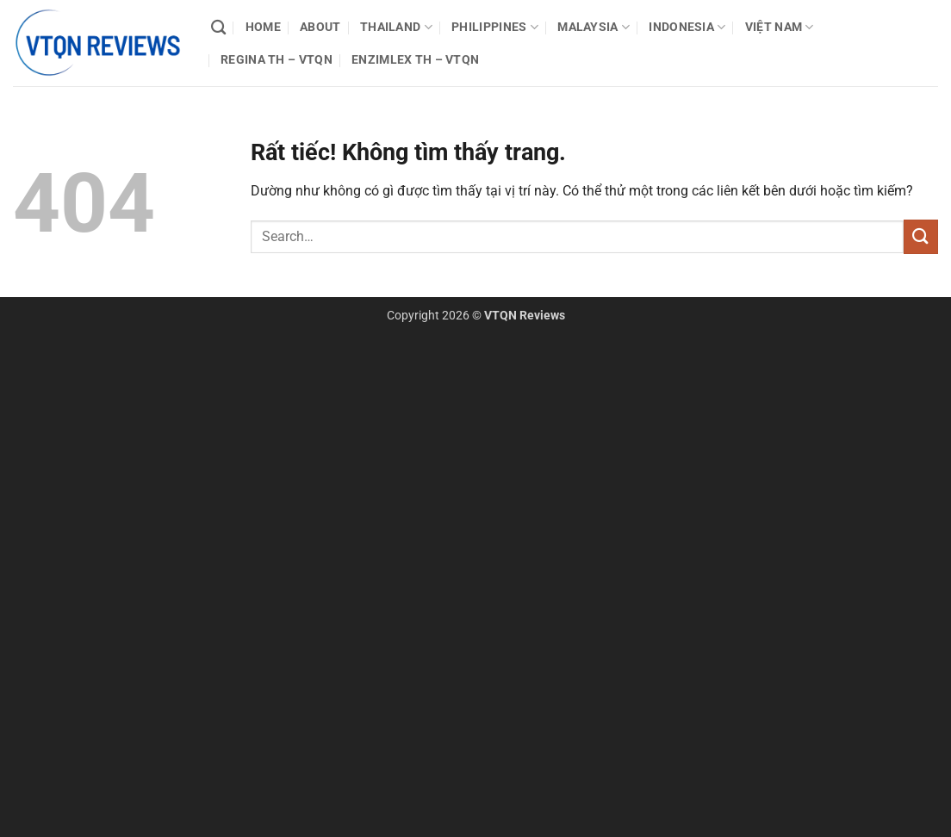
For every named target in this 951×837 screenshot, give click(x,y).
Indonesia (687, 27)
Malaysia (593, 27)
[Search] (218, 28)
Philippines (494, 27)
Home (263, 27)
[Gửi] (921, 236)
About (320, 27)
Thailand (396, 27)
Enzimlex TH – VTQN (415, 60)
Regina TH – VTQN (277, 60)
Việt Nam (779, 27)
